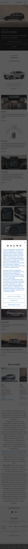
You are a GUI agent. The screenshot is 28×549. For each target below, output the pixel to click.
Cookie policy (11, 278)
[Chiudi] (25, 242)
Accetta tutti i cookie (14, 296)
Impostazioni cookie (14, 304)
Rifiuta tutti (14, 300)
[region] (14, 274)
